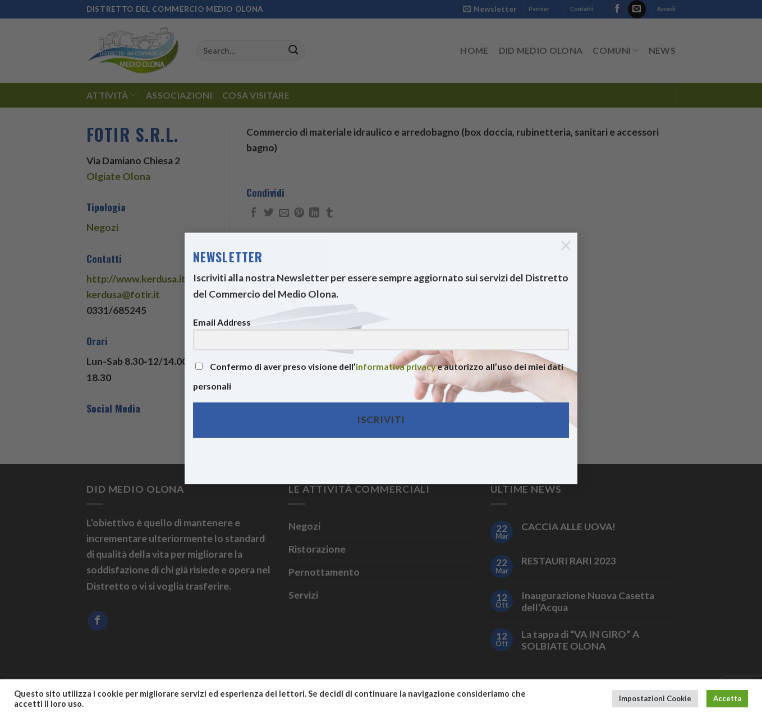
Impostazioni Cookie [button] (655, 698)
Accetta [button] (727, 698)
